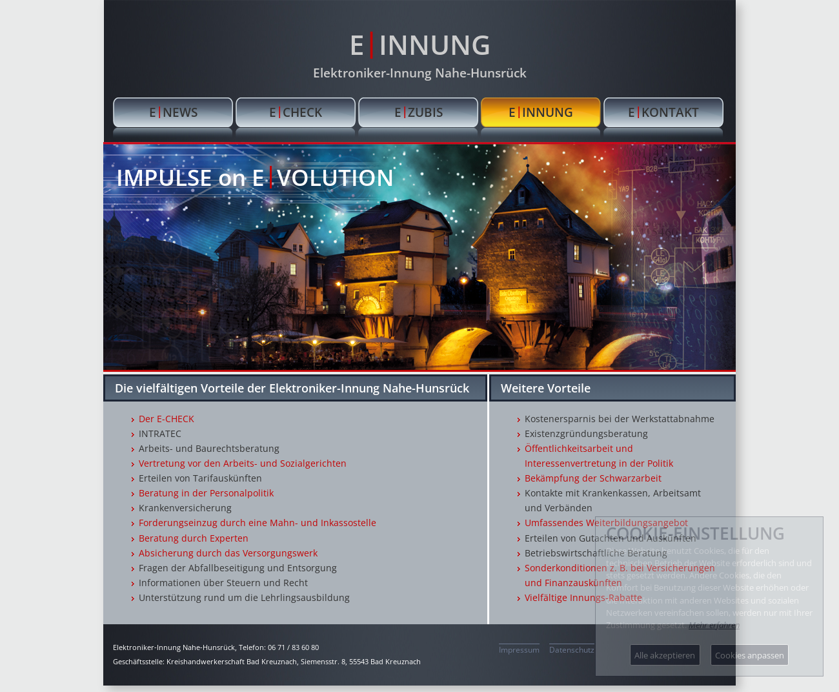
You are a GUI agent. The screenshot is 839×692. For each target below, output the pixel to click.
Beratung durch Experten (193, 538)
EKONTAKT (663, 111)
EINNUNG (419, 43)
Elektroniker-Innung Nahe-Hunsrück (420, 72)
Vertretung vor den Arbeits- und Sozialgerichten (243, 463)
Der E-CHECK (166, 418)
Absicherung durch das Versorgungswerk (228, 553)
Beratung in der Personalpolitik (206, 493)
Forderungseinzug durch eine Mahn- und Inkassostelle (257, 522)
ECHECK (295, 111)
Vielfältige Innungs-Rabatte (583, 597)
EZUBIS (418, 111)
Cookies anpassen (749, 655)
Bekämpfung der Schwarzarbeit (593, 478)
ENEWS (173, 111)
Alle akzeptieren (664, 655)
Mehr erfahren (714, 625)
